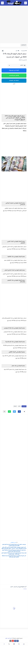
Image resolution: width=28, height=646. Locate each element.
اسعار (15, 406)
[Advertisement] (14, 28)
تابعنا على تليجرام (14, 80)
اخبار (17, 50)
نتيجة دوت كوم (8, 638)
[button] (19, 411)
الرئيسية (23, 50)
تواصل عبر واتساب (14, 75)
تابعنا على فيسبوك (14, 70)
